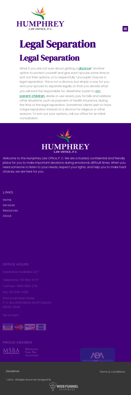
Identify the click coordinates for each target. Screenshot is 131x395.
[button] (125, 29)
